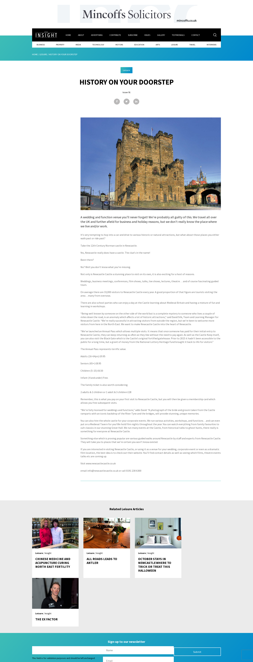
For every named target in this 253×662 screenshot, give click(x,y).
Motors (119, 44)
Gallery (161, 35)
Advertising (97, 35)
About (81, 35)
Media (78, 44)
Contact (196, 35)
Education (139, 44)
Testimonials (178, 35)
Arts (158, 44)
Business (41, 44)
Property (60, 44)
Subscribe (133, 35)
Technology (98, 44)
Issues (148, 35)
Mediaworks (59, 658)
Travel (192, 44)
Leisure (174, 44)
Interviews (211, 44)
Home (68, 35)
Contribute (115, 35)
